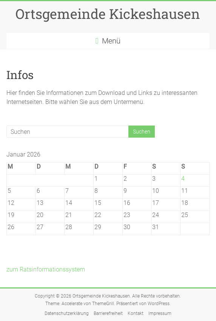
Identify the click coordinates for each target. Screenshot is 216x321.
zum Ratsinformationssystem (45, 269)
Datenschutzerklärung (67, 313)
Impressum (159, 313)
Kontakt (135, 313)
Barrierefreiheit (108, 313)
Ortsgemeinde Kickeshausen (107, 14)
